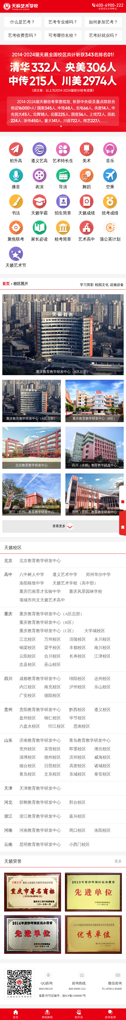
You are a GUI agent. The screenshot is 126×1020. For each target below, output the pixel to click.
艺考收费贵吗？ (22, 35)
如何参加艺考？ (103, 22)
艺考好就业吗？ (103, 35)
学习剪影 (87, 285)
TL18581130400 (112, 988)
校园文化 (102, 285)
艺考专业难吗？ (62, 22)
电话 (93, 6)
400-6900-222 (77, 988)
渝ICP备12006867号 (74, 995)
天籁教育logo (33, 6)
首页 (6, 284)
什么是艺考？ (22, 22)
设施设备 (117, 285)
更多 (118, 861)
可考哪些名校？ (62, 35)
